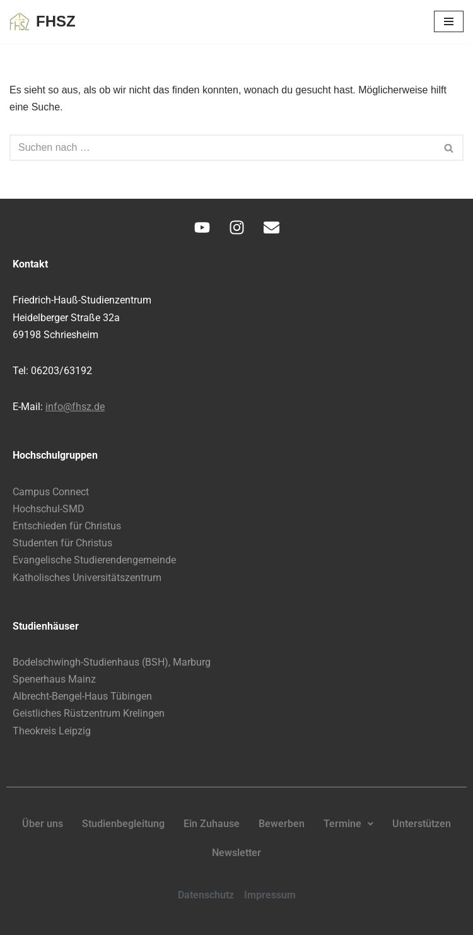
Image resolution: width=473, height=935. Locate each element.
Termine (348, 824)
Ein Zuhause (212, 824)
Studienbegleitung (123, 824)
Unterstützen (421, 824)
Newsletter (236, 853)
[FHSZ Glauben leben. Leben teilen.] (42, 22)
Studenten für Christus (62, 543)
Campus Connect (51, 492)
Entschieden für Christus (67, 526)
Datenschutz (206, 895)
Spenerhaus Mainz (54, 679)
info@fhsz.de (75, 407)
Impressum (270, 895)
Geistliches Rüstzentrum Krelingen (89, 713)
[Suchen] (222, 147)
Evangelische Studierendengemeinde (94, 560)
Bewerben (282, 824)
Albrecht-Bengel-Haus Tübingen (82, 696)
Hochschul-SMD (49, 509)
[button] (348, 823)
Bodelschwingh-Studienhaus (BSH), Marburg (112, 662)
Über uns (42, 824)
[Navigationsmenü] (449, 21)
